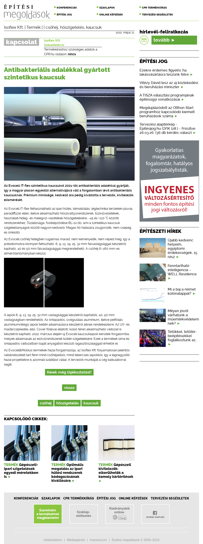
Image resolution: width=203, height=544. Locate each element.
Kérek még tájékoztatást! (69, 372)
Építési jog (64, 14)
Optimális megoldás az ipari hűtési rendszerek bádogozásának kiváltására (67, 473)
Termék (33, 27)
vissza (69, 387)
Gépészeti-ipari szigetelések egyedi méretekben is (21, 471)
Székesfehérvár (54, 45)
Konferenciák (67, 7)
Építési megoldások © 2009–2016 (135, 540)
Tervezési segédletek (157, 14)
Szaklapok (107, 7)
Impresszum (98, 540)
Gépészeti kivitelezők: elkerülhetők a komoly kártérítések (116, 471)
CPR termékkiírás (154, 7)
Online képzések (111, 14)
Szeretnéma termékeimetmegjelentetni (47, 514)
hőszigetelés (72, 27)
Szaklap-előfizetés (83, 514)
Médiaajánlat (76, 540)
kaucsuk (94, 27)
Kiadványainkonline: (119, 513)
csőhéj (52, 27)
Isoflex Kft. (14, 27)
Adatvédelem (53, 540)
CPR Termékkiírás (78, 498)
